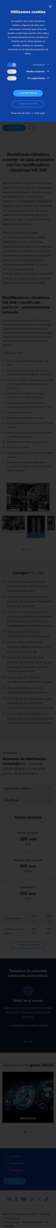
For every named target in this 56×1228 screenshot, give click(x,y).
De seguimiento (36, 78)
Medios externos (35, 71)
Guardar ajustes (28, 103)
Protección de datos (20, 113)
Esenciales (39, 64)
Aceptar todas (28, 93)
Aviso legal (39, 113)
